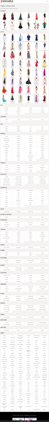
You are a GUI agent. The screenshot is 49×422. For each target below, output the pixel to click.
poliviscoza (6, 202)
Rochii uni (28, 99)
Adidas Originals (12, 337)
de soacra (18, 226)
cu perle (6, 281)
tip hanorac (42, 109)
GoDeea (12, 363)
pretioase (18, 154)
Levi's (36, 373)
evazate (18, 169)
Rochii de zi (28, 17)
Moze (36, 383)
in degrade (42, 150)
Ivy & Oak (44, 367)
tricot (30, 204)
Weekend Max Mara (44, 406)
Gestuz (28, 361)
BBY (36, 342)
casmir (42, 190)
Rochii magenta (44, 73)
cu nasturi (42, 260)
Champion (28, 346)
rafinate (42, 154)
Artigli (28, 340)
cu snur (30, 262)
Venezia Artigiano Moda (4, 407)
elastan (42, 192)
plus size (6, 154)
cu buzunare (6, 322)
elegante (6, 128)
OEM (20, 387)
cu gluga (42, 142)
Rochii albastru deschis (20, 38)
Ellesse (28, 357)
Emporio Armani (4, 359)
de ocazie (18, 107)
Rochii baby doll (4, 25)
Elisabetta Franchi (12, 357)
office (30, 128)
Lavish (12, 373)
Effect (36, 355)
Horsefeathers (12, 365)
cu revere (42, 146)
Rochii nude (36, 81)
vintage (30, 130)
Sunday (20, 397)
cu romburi (30, 288)
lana (42, 194)
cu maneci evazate (42, 307)
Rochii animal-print (44, 38)
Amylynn (4, 340)
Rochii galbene (44, 64)
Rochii (4, 17)
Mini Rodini (12, 381)
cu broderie (6, 234)
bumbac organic (30, 190)
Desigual (12, 353)
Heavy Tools (44, 363)
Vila (36, 406)
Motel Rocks (20, 383)
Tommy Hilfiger (44, 399)
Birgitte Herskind (20, 344)
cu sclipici (18, 236)
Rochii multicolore (20, 81)
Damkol (12, 350)
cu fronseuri (30, 142)
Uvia (20, 403)
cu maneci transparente (42, 309)
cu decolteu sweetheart (6, 184)
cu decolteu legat (18, 180)
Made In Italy (28, 375)
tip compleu (30, 109)
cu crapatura (31, 138)
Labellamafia (44, 371)
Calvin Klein (12, 346)
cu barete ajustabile (18, 267)
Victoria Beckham (28, 406)
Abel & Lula (28, 335)
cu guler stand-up (30, 298)
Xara (4, 409)
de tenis (42, 217)
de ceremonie (30, 222)
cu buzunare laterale (6, 324)
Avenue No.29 (12, 342)
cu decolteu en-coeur (18, 178)
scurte (19, 119)
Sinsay (12, 395)
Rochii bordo (4, 55)
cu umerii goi (42, 317)
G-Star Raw (20, 363)
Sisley (20, 395)
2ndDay (4, 335)
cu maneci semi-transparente (30, 309)
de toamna (30, 330)
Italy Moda (28, 367)
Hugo (20, 365)
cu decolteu (6, 176)
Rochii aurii (12, 46)
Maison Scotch (36, 375)
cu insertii (18, 144)
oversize (18, 152)
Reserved (12, 391)
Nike (20, 385)
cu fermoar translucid (30, 260)
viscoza (6, 206)
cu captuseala (18, 138)
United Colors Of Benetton (4, 404)
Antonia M (12, 340)
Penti (4, 389)
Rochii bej (28, 46)
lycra (18, 196)
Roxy (4, 393)
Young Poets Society (36, 409)
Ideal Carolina (28, 365)
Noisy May (36, 385)
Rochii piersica (44, 81)
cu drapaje (30, 140)
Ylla (28, 409)
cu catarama (42, 275)
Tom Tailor (36, 399)
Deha (44, 350)
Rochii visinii (44, 99)
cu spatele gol (18, 211)
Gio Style (36, 361)
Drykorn (20, 355)
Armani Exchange (20, 340)
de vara (18, 330)
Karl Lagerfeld (44, 369)
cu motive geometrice (18, 288)
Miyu (28, 381)
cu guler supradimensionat (42, 298)
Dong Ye (4, 355)
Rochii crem (4, 64)
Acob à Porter (44, 335)
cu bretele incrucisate (6, 269)
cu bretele (42, 267)
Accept (28, 421)
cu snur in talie (42, 262)
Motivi (28, 383)
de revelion (6, 226)
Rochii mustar (4, 73)
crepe (18, 192)
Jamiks (4, 369)
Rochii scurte (44, 17)
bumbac (18, 190)
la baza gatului (18, 300)
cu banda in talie (6, 275)
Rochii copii (20, 25)
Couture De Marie (12, 348)
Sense (44, 393)
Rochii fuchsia (36, 64)
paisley (18, 290)
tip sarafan (6, 113)
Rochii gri (12, 73)
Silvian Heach (4, 395)
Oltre (28, 387)
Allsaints (44, 337)
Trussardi (36, 401)
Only (36, 387)
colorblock (18, 136)
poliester (42, 200)
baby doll (18, 126)
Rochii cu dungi (20, 64)
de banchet (6, 222)
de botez (18, 222)
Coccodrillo (36, 346)
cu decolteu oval (30, 180)
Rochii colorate (36, 55)
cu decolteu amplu (30, 176)
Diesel (28, 353)
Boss (36, 344)
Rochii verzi (12, 99)
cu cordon (18, 277)
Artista (36, 340)
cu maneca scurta (18, 305)
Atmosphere (4, 342)
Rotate (44, 391)
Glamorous (4, 363)
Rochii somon (44, 90)
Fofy (44, 359)
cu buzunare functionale (42, 322)
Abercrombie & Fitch (36, 335)
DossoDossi (12, 355)
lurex (6, 196)
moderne (18, 128)
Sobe (44, 395)
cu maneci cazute (6, 307)
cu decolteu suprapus (42, 182)
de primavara (6, 330)
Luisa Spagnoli (12, 375)
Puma (44, 389)
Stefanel (4, 397)
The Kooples (12, 399)
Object (12, 387)
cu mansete (42, 144)
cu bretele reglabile (18, 269)
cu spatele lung (30, 211)
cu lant (30, 279)
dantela (30, 192)
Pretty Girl (36, 389)
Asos (44, 340)
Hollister (4, 365)
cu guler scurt (18, 298)
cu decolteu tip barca (18, 184)
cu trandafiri (42, 288)
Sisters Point (28, 395)
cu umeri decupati (6, 317)
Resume (20, 391)
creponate (30, 232)
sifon (42, 202)
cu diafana (18, 140)
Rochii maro (4, 81)
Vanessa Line (36, 403)
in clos (31, 169)
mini (6, 121)
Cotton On (4, 348)
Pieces (28, 389)
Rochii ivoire (20, 73)
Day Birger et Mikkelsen (28, 351)
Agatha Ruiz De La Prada (20, 338)
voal (18, 206)
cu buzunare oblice (18, 324)
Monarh (44, 381)
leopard (6, 290)
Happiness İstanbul (36, 363)
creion (6, 167)
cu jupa (30, 144)
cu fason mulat (30, 247)
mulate (6, 171)
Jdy (12, 369)
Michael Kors (4, 381)
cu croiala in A (30, 167)
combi (30, 136)
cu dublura (42, 140)
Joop (20, 369)
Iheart (44, 365)
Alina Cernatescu (36, 337)
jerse (30, 194)
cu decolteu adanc (18, 176)
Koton (28, 371)
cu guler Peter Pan (6, 298)
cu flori (6, 286)
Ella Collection (20, 357)
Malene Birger (44, 375)
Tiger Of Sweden (20, 399)
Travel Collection (20, 401)
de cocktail (6, 107)
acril (6, 190)
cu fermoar (6, 260)
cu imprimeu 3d (30, 286)
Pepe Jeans (12, 389)
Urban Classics (12, 403)
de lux (30, 148)
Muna (44, 383)
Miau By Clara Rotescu (44, 379)
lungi (6, 119)
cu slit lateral (19, 262)
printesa (30, 154)
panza (42, 198)
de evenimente (6, 224)
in (6, 194)
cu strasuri (30, 236)
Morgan (4, 383)
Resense (4, 391)
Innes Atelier (21, 367)
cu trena (42, 211)
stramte (30, 171)
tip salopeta (42, 111)
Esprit (12, 359)
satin (30, 202)
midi (42, 119)
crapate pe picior (6, 138)
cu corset (30, 277)
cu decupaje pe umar (6, 140)
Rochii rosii (12, 90)
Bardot (20, 342)
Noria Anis (44, 385)
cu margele (42, 279)
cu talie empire (42, 167)
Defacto (36, 350)
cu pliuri (18, 146)
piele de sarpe (18, 200)
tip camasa (18, 109)
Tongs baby (12, 401)
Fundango (12, 361)
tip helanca (6, 109)
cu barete (6, 267)
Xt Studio (12, 409)
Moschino (12, 383)
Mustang (4, 385)
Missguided (20, 381)
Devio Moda (20, 353)
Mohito (36, 381)
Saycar (36, 393)
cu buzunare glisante (30, 322)
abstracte (6, 126)
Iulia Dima (36, 367)
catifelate (18, 232)
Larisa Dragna (4, 373)
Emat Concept (36, 357)
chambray (30, 165)
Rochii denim (12, 64)
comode (42, 136)
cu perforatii (6, 236)
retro (42, 128)
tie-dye (30, 290)
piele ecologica (30, 200)
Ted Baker (4, 399)
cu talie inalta (6, 169)
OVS (44, 387)
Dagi (44, 348)
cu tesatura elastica (42, 236)
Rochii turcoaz (4, 99)
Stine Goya (12, 397)
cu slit (6, 262)
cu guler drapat (30, 296)
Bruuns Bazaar (44, 344)
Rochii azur (20, 46)
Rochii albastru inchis (28, 38)
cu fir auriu (6, 142)
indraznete (6, 152)
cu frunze (18, 286)
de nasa (18, 224)
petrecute (30, 152)
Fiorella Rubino (36, 359)
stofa (6, 204)
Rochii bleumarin (44, 46)
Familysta (20, 359)
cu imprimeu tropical (42, 286)
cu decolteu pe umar (6, 182)
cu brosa (18, 275)
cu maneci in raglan (6, 309)
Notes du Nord (4, 387)
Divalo (36, 353)
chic (30, 126)
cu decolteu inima (6, 180)
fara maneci (6, 311)
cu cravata (42, 277)
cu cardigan (30, 275)
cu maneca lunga (6, 305)
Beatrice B (44, 342)
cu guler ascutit (18, 296)
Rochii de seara (12, 17)
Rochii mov (12, 81)
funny (18, 150)
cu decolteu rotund (30, 182)
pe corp (18, 171)
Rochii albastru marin (36, 38)
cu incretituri (19, 234)
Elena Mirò (44, 355)
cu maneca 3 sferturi (30, 305)
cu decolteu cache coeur (42, 176)
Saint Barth (20, 393)
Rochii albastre (12, 38)
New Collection (12, 385)
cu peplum (42, 234)
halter (30, 150)
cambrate (18, 165)
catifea (6, 192)
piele (6, 200)
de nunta (30, 224)
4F (12, 335)
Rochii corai (44, 55)
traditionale (18, 130)
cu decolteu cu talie (6, 178)
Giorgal (44, 361)
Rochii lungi (36, 17)
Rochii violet (36, 99)
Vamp (28, 403)
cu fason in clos (42, 247)
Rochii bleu (36, 46)
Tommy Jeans (4, 401)
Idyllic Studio (36, 365)
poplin (18, 202)
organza (30, 198)
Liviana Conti (4, 375)
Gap (20, 361)
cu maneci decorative (18, 307)
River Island (36, 391)
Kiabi (12, 371)
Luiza (20, 375)
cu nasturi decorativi (6, 146)
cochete (6, 136)
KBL (4, 371)
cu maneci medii (18, 309)
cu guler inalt (42, 296)
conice (42, 165)
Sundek (28, 397)
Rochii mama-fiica (36, 25)
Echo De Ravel (28, 355)
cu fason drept (6, 247)
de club (18, 217)
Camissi (20, 346)
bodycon (6, 165)
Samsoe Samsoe (28, 393)
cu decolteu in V (42, 178)
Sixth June (36, 395)
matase (42, 196)
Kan (36, 369)
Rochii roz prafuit (36, 90)
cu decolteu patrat (42, 180)
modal (6, 198)
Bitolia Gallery (28, 344)
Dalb (4, 350)
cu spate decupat (6, 211)
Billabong (4, 344)
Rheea (28, 391)
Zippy (44, 409)
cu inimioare (6, 288)
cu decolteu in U (30, 178)
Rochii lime (20, 99)
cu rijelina (6, 148)
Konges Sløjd (21, 371)
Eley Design (4, 357)
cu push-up (30, 146)
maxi (30, 119)
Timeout (28, 399)
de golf (30, 217)
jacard (18, 194)
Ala (28, 337)
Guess (28, 363)
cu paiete (30, 234)
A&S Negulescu (20, 335)
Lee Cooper (28, 373)
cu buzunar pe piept (30, 324)
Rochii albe (4, 38)
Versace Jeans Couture (20, 407)
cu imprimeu (6, 144)
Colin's (44, 346)
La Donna (36, 371)
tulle (42, 204)
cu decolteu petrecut (18, 182)
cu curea (6, 279)
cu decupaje (42, 138)
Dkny (44, 353)
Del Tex (4, 353)
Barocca (28, 342)
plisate (42, 152)
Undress (44, 401)
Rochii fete (12, 25)
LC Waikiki (20, 373)
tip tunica (18, 113)
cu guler (6, 296)
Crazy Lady (20, 348)
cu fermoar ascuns (18, 260)
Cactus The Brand (4, 346)
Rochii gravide (28, 25)
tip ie (6, 111)
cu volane (18, 148)
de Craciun (42, 148)
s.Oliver (12, 393)
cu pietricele (18, 281)
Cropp (28, 348)
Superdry (36, 397)
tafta (18, 204)
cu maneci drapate (30, 307)
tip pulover (18, 111)
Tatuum (44, 397)
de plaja (6, 150)
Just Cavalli (28, 369)
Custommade (36, 348)
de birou (6, 217)
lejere (42, 169)
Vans (44, 403)
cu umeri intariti (18, 317)
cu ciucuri (6, 277)
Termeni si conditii (16, 415)
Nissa (28, 385)
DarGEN (20, 350)
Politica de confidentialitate (25, 415)
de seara (30, 107)
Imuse (12, 367)
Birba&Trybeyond (12, 344)
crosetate (42, 232)
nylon (18, 198)
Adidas (4, 337)
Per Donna (20, 389)
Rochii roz (20, 90)
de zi (42, 107)
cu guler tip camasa (6, 300)
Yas (20, 409)
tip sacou (30, 111)
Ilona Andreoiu (4, 367)
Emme (45, 357)
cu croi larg (18, 167)
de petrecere (43, 224)
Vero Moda (12, 406)
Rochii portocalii (4, 90)
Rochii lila (36, 73)
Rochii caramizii (20, 55)
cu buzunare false (18, 322)
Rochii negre (28, 81)
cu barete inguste (30, 267)
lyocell (31, 196)
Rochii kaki (28, 73)
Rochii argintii (4, 46)
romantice (6, 130)
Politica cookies (33, 415)
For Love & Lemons (4, 361)
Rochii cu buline (12, 55)
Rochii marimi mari (44, 25)
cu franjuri (18, 142)
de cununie (42, 222)
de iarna (42, 330)
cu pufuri (30, 281)
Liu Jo (44, 373)
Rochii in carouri (28, 55)
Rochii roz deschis (28, 90)
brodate (6, 232)
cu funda (18, 279)
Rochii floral (28, 64)
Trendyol (28, 401)
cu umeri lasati (30, 317)
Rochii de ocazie (20, 17)
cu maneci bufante (42, 305)
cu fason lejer (18, 247)
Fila (28, 359)
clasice (42, 126)
